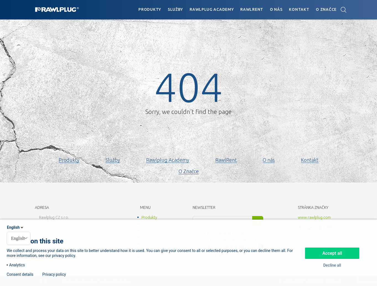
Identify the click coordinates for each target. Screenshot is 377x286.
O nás (276, 9)
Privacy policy (54, 274)
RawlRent (251, 9)
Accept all (332, 253)
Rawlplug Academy (212, 9)
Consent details (20, 274)
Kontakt (299, 9)
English (15, 227)
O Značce (326, 9)
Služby (175, 9)
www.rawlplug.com (314, 217)
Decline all (332, 265)
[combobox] (18, 238)
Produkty (149, 9)
